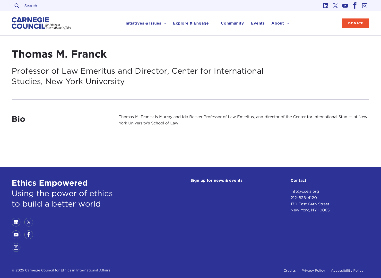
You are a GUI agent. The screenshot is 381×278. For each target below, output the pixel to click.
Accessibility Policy (347, 270)
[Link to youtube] (345, 5)
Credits (290, 270)
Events (258, 23)
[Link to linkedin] (325, 5)
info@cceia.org (305, 191)
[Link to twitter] (335, 5)
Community (232, 23)
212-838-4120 (304, 197)
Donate (356, 23)
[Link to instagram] (364, 5)
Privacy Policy (313, 270)
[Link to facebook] (355, 5)
